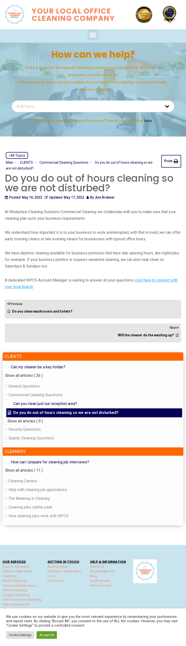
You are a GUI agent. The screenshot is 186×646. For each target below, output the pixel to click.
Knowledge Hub (102, 571)
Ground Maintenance (19, 585)
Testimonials (100, 580)
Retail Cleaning (14, 580)
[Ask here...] (87, 106)
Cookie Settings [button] (20, 635)
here (148, 121)
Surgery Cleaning (16, 595)
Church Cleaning (15, 566)
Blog (93, 576)
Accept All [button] (46, 635)
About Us (97, 566)
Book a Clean (58, 566)
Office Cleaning (14, 590)
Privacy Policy (100, 585)
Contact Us (56, 580)
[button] (93, 34)
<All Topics (17, 155)
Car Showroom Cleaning (21, 599)
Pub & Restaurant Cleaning (16, 607)
